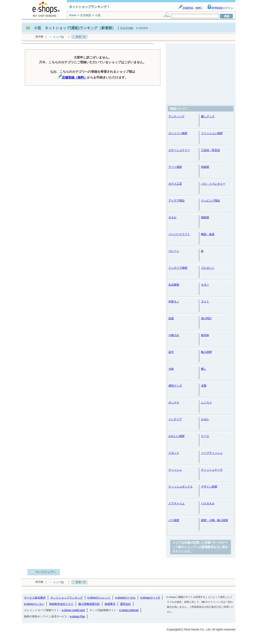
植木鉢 (205, 335)
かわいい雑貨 (176, 436)
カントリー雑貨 (177, 133)
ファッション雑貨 (212, 133)
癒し (203, 368)
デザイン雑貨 (209, 486)
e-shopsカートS (150, 597)
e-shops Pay (77, 616)
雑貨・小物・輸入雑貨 (214, 520)
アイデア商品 (176, 200)
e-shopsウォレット (99, 597)
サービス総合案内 (35, 597)
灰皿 (171, 318)
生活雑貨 (173, 284)
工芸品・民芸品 (210, 150)
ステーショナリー (179, 150)
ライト (205, 301)
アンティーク (176, 116)
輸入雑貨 (206, 352)
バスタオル (208, 503)
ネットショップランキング (66, 597)
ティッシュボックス (180, 486)
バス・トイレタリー (213, 183)
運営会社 (125, 603)
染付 (171, 352)
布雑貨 (205, 166)
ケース (205, 436)
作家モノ (173, 301)
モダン (205, 284)
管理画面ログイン (220, 8)
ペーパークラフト (179, 234)
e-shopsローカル (125, 597)
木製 (203, 385)
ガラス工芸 (175, 183)
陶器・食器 (208, 234)
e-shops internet (129, 610)
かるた (205, 419)
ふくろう (206, 402)
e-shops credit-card (73, 610)
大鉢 (171, 368)
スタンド (173, 453)
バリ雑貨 (173, 520)
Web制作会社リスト (61, 603)
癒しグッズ (208, 116)
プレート (173, 251)
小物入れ (173, 335)
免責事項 (110, 603)
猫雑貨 (205, 217)
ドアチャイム (176, 503)
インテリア (175, 419)
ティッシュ (175, 469)
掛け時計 (206, 318)
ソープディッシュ (212, 453)
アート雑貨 (175, 166)
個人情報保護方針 (89, 603)
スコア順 (58, 37)
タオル (172, 217)
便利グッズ (175, 385)
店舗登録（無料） (191, 8)
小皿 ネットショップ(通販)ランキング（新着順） (75, 28)
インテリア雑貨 (177, 267)
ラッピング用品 (210, 200)
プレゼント (208, 267)
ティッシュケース (212, 469)
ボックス (173, 402)
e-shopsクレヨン (34, 603)
